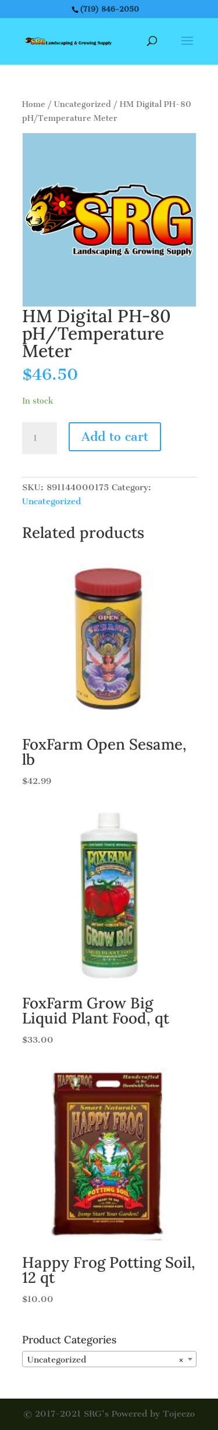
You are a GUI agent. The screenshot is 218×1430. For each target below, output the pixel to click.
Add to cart (114, 436)
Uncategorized (82, 104)
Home (33, 104)
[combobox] (109, 1359)
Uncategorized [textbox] (105, 1359)
